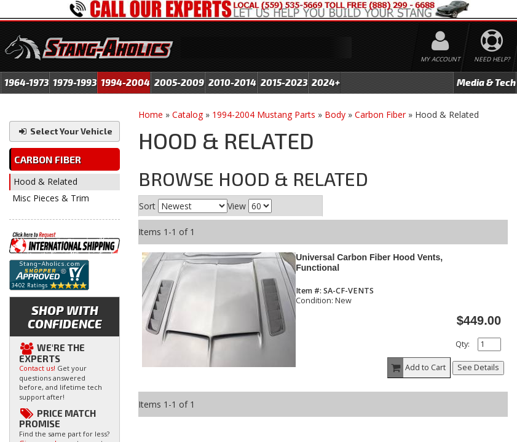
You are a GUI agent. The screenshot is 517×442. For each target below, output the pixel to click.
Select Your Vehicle (64, 131)
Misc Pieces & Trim (50, 198)
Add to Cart (417, 368)
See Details (478, 367)
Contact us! (37, 368)
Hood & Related (45, 181)
